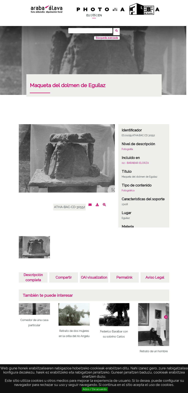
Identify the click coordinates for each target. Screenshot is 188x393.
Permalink (124, 275)
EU (88, 15)
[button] (166, 315)
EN (100, 15)
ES (94, 15)
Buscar (117, 30)
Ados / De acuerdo (95, 389)
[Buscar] (91, 30)
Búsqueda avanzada (107, 36)
